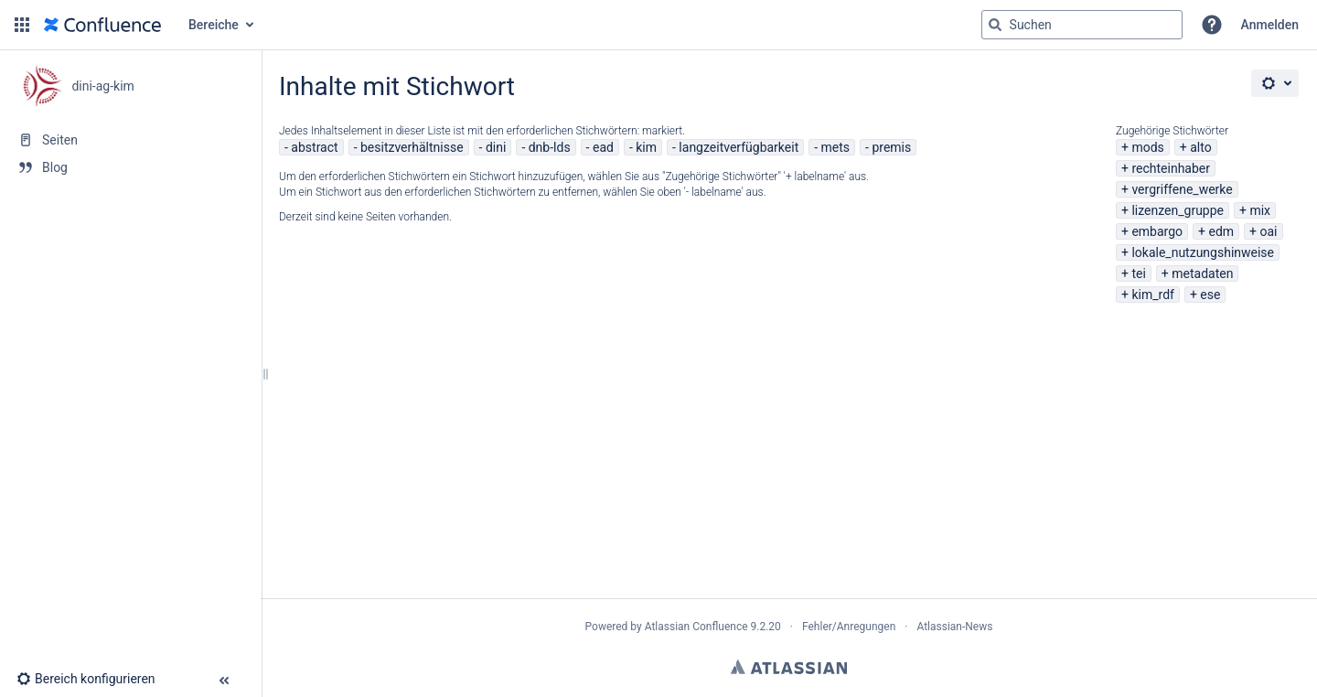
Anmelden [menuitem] (1270, 24)
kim (646, 147)
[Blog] (130, 167)
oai (1269, 231)
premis (891, 147)
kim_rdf (1152, 294)
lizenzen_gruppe (1177, 210)
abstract (314, 147)
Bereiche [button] (213, 24)
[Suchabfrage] (1082, 24)
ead (603, 147)
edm (1221, 231)
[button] (22, 24)
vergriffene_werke (1181, 189)
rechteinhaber (1170, 168)
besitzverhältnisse (412, 147)
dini (496, 147)
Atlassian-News (954, 626)
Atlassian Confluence (696, 626)
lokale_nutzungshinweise (1202, 252)
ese (1210, 294)
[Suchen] (995, 24)
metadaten (1202, 273)
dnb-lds (550, 147)
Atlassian (789, 667)
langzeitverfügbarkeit (738, 147)
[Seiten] (130, 140)
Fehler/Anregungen (848, 626)
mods (1147, 147)
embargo (1157, 231)
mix (1259, 210)
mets (836, 147)
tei (1138, 273)
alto (1200, 147)
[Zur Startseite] (102, 24)
